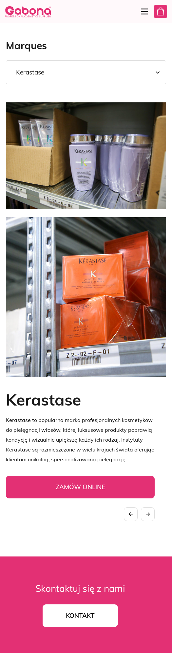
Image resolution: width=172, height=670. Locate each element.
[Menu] (142, 11)
